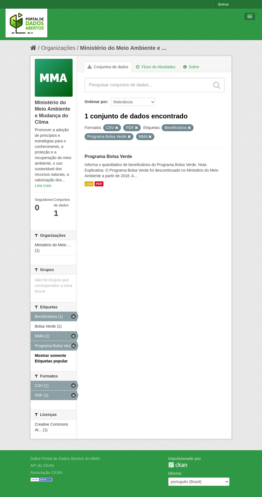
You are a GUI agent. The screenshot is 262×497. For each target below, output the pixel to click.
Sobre (191, 67)
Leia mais (43, 185)
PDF (99, 184)
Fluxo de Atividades (155, 67)
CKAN (177, 465)
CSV (89, 184)
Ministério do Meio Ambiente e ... (123, 48)
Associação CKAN (46, 472)
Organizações (58, 48)
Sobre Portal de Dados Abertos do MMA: (65, 458)
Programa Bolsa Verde (108, 156)
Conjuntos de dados (108, 67)
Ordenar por (96, 101)
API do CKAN (42, 465)
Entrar (223, 4)
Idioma (174, 473)
